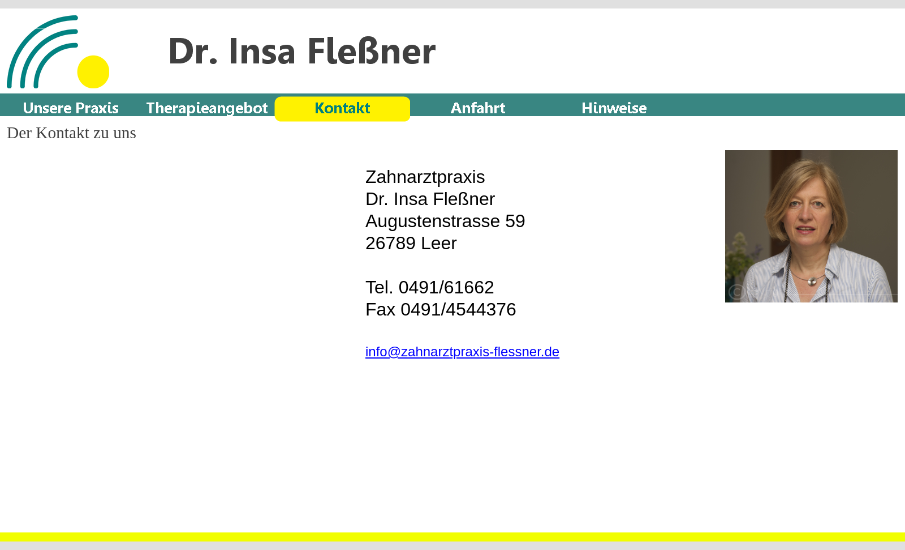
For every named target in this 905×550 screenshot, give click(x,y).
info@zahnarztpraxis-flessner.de (462, 351)
